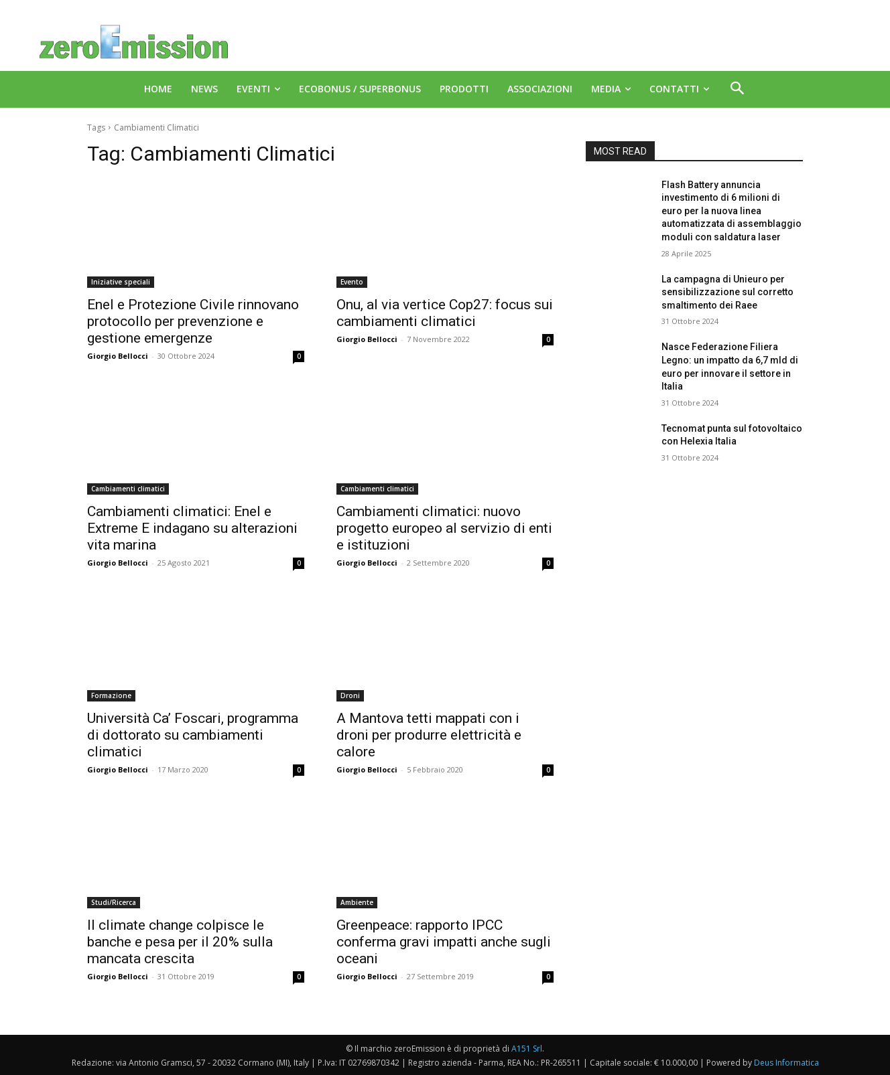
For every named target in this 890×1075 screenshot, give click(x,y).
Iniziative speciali (120, 281)
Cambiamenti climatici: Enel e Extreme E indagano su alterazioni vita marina (192, 528)
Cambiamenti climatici (128, 488)
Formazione (111, 695)
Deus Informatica (786, 1062)
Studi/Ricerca (113, 902)
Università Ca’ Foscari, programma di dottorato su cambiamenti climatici (192, 735)
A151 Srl (526, 1048)
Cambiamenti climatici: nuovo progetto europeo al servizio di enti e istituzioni (444, 528)
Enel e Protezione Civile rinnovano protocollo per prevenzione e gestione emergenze (193, 321)
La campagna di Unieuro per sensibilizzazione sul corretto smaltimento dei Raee (727, 292)
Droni (350, 695)
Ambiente (356, 902)
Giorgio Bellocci (117, 356)
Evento (351, 281)
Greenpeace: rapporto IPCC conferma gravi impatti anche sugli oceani (443, 942)
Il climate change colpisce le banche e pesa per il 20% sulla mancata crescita (180, 942)
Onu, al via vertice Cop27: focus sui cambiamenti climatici (444, 313)
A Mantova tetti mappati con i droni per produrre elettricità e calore (428, 735)
